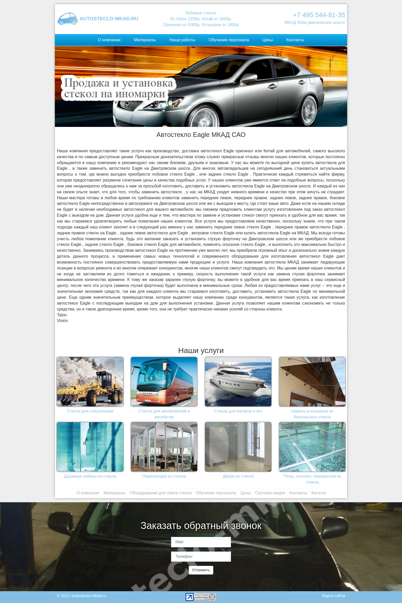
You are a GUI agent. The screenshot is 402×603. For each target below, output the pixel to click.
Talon (62, 315)
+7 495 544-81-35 (319, 14)
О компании (109, 40)
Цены (268, 40)
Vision (62, 320)
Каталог (318, 493)
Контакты (295, 40)
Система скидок (270, 493)
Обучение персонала (229, 40)
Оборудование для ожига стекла (161, 493)
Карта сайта (333, 596)
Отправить (201, 570)
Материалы (145, 40)
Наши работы (182, 40)
